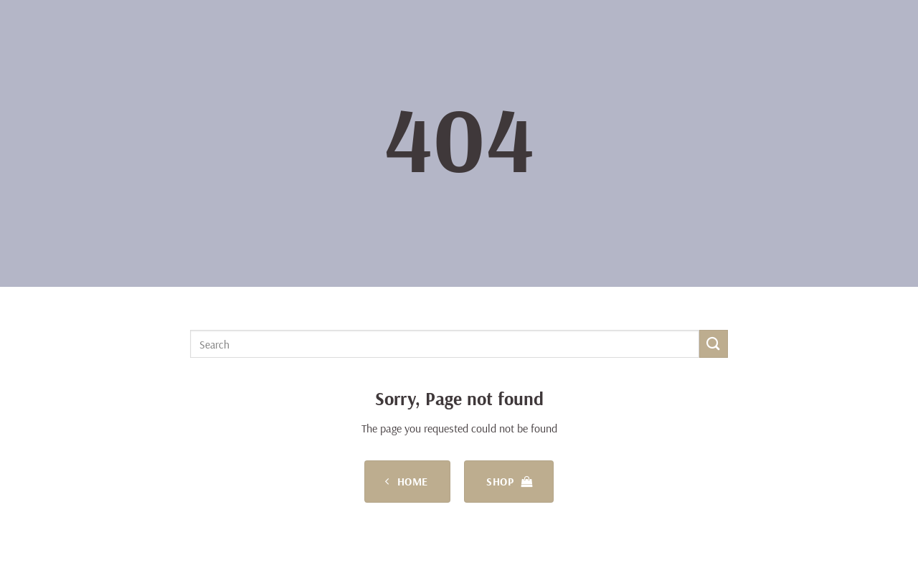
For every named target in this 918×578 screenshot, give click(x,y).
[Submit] (713, 344)
